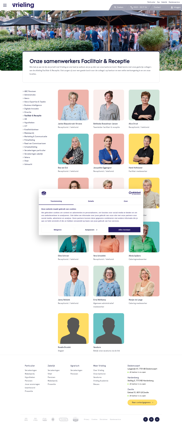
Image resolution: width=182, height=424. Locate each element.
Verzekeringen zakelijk (33, 154)
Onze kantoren (99, 374)
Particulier (151, 2)
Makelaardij (29, 133)
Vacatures (97, 377)
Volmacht (28, 164)
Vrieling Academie (100, 381)
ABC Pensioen (30, 91)
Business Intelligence (33, 105)
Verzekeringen (31, 370)
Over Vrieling (98, 370)
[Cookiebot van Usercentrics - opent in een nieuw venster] (130, 193)
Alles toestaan (124, 230)
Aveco (26, 98)
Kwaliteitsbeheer (31, 129)
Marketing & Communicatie (35, 136)
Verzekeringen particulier (35, 150)
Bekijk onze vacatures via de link (108, 332)
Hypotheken (29, 122)
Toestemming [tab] (56, 201)
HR (25, 119)
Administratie (30, 95)
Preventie (29, 391)
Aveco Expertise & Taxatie (35, 102)
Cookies (94, 419)
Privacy (86, 419)
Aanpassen (91, 230)
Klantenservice (174, 2)
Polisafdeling (29, 140)
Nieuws (96, 384)
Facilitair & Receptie (32, 116)
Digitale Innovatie (31, 109)
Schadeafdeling (30, 147)
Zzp (158, 2)
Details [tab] (91, 201)
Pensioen (28, 381)
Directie (27, 112)
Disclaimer (104, 419)
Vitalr (26, 161)
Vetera (27, 157)
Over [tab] (126, 201)
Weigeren (58, 230)
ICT (25, 126)
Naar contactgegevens (142, 402)
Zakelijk (164, 2)
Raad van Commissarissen (35, 143)
